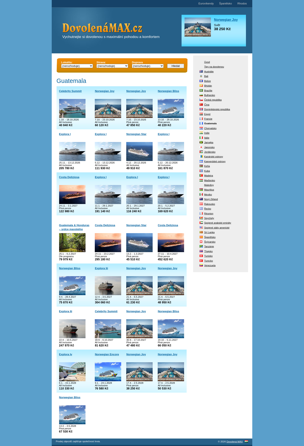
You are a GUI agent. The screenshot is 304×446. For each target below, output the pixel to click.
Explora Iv (65, 354)
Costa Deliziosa (69, 177)
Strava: (101, 62)
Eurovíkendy (206, 3)
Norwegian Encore (107, 354)
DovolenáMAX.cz (114, 28)
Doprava (137, 62)
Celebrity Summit (70, 91)
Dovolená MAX (235, 441)
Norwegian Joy (104, 91)
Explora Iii (101, 268)
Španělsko (225, 3)
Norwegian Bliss (168, 91)
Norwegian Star (136, 134)
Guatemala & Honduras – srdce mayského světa (74, 229)
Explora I (65, 134)
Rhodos (242, 3)
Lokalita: (66, 62)
